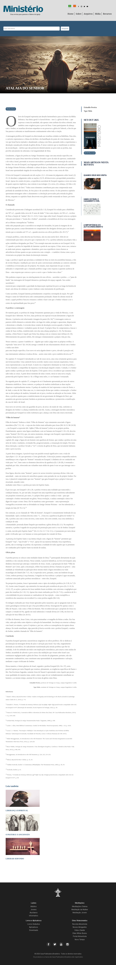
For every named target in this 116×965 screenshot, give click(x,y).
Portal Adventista (80, 936)
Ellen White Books (79, 933)
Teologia (10, 109)
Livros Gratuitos (33, 924)
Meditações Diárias (79, 906)
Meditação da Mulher (79, 909)
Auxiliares (33, 913)
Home (70, 13)
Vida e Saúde (79, 930)
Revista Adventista (79, 924)
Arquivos (88, 13)
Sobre (78, 13)
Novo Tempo (80, 939)
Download (89, 153)
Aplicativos (33, 927)
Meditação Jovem (79, 913)
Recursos (107, 13)
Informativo (33, 916)
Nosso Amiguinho (80, 927)
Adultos (33, 906)
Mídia (98, 13)
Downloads (33, 930)
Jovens (33, 909)
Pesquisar (65, 28)
